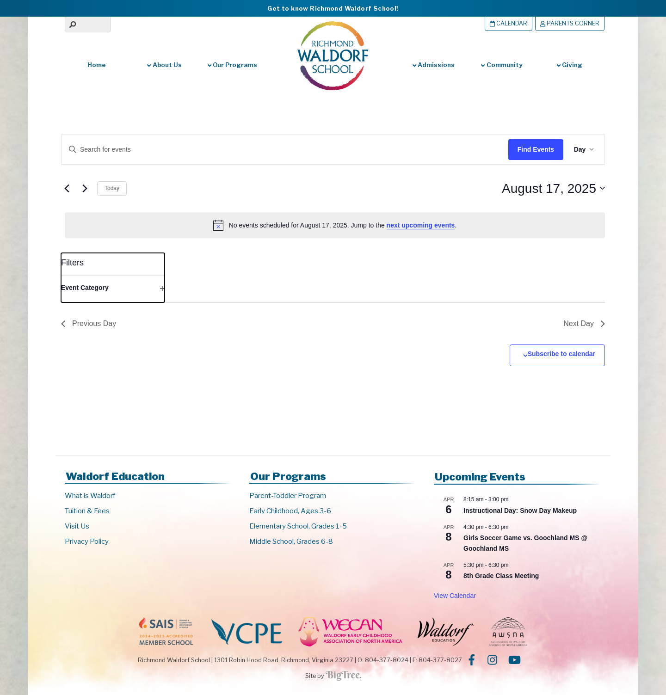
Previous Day (88, 323)
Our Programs (232, 64)
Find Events (534, 149)
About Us (164, 64)
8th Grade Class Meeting (501, 575)
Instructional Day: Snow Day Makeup (520, 510)
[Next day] (84, 188)
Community (501, 64)
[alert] (335, 225)
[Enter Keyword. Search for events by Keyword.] (275, 149)
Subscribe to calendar (561, 353)
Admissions (434, 64)
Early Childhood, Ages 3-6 (290, 511)
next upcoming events (421, 225)
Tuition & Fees (87, 511)
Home (96, 64)
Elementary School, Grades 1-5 (298, 526)
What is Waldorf (90, 496)
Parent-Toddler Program (287, 496)
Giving (569, 64)
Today (112, 188)
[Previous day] (66, 188)
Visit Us (77, 526)
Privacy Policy (87, 541)
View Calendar (455, 595)
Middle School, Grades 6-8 (291, 541)
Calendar (508, 23)
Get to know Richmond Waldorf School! (332, 8)
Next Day (584, 323)
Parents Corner (569, 23)
